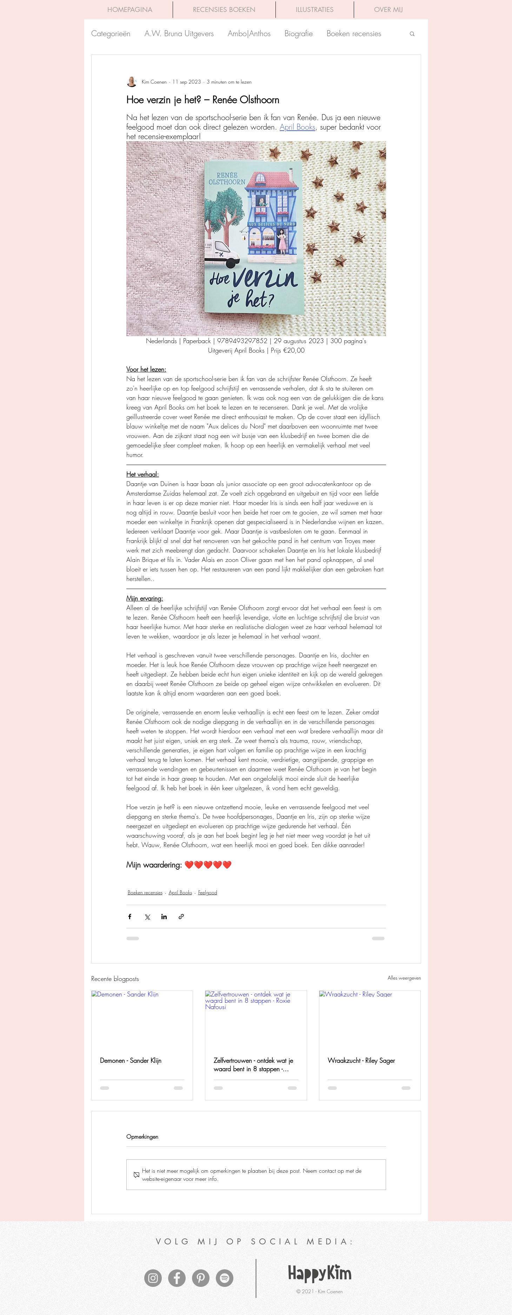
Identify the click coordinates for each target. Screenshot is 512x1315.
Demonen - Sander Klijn (130, 1060)
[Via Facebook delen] (129, 916)
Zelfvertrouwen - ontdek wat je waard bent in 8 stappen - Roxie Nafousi (253, 1064)
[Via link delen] (181, 916)
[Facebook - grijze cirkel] (177, 1278)
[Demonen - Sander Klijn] (142, 1019)
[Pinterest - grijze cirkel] (201, 1278)
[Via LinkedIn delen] (164, 916)
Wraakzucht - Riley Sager (361, 1060)
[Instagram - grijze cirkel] (153, 1278)
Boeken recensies (354, 33)
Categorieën (111, 33)
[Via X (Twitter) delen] (147, 916)
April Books (180, 892)
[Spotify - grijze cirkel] (224, 1278)
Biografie (299, 33)
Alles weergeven (404, 977)
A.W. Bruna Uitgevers (179, 33)
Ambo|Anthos (249, 33)
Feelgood (207, 892)
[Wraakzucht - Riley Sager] (370, 1019)
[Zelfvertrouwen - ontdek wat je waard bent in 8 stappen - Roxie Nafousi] (256, 1019)
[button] (412, 33)
